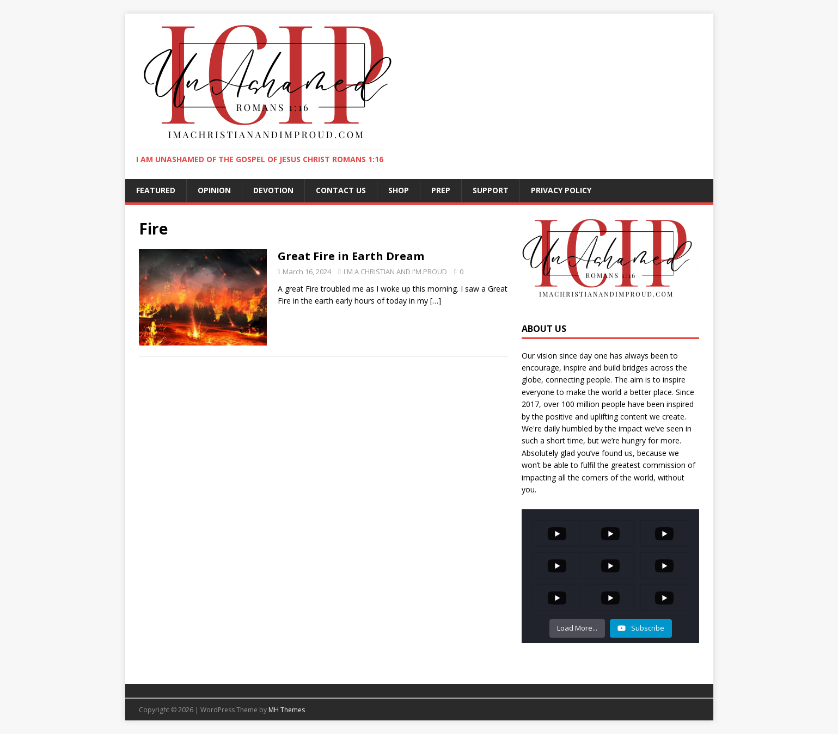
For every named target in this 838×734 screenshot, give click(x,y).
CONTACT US (341, 190)
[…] (435, 300)
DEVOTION (273, 190)
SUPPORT (491, 190)
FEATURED (155, 190)
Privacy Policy (561, 190)
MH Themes (286, 709)
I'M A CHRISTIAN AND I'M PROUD (395, 271)
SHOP (398, 190)
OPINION (214, 190)
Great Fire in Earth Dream (351, 256)
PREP (440, 190)
